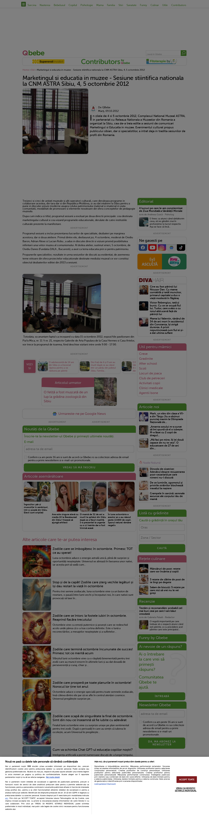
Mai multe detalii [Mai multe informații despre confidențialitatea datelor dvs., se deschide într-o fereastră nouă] (53, 777)
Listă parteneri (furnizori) (105, 784)
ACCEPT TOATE (186, 779)
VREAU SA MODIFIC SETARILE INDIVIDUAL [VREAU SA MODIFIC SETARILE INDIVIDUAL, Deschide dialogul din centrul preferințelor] (185, 789)
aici (6, 798)
